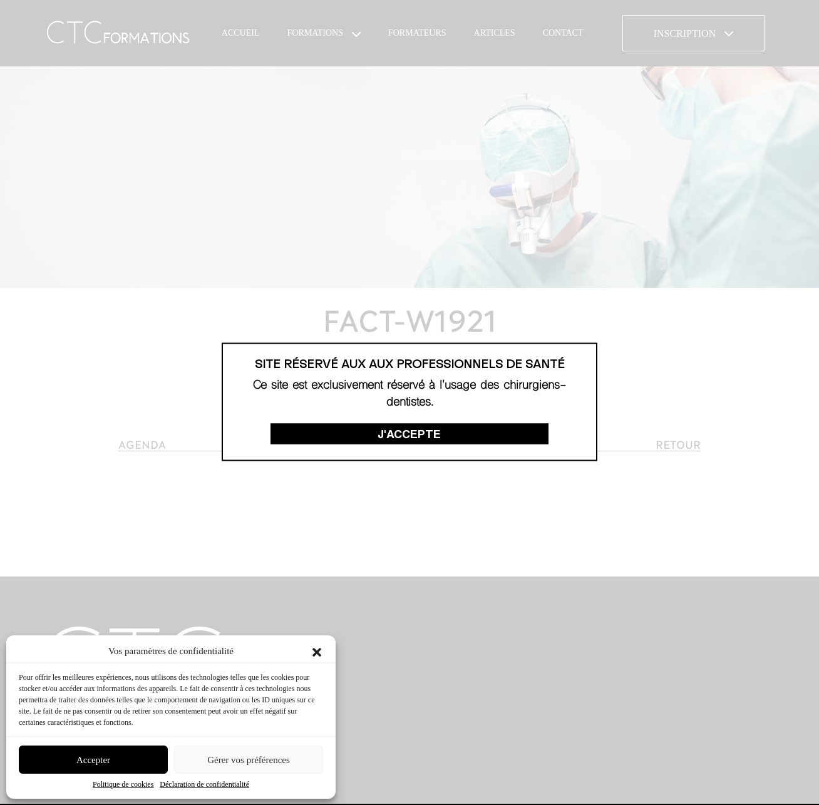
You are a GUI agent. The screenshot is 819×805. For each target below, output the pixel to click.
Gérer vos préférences (248, 760)
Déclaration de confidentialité (204, 784)
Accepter (93, 760)
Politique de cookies (123, 784)
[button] (317, 651)
